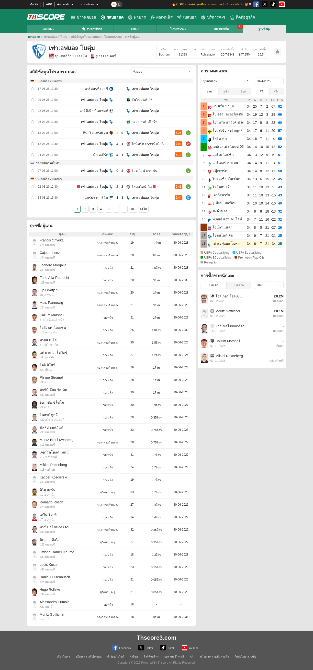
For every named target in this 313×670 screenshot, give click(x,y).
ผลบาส (137, 17)
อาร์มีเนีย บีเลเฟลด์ (94, 111)
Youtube (190, 647)
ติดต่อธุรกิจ (242, 17)
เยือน (243, 91)
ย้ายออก (239, 285)
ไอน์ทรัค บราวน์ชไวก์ (148, 144)
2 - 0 (119, 133)
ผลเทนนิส (161, 17)
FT (261, 91)
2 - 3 (119, 187)
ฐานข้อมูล (264, 28)
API (192, 656)
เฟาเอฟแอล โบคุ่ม (145, 89)
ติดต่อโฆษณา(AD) (245, 656)
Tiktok (167, 647)
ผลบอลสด (112, 17)
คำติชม (134, 656)
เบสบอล (187, 17)
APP (49, 4)
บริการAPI (213, 17)
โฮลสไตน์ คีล (142, 187)
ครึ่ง (276, 91)
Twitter (145, 647)
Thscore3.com (157, 637)
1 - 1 (119, 198)
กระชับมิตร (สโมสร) (47, 163)
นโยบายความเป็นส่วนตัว (214, 656)
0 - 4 (119, 171)
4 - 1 (119, 144)
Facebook (121, 647)
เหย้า (226, 91)
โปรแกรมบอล (178, 28)
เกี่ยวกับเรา (63, 656)
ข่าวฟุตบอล (83, 17)
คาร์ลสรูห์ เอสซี (96, 89)
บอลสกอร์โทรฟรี (174, 656)
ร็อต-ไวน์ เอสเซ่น (144, 171)
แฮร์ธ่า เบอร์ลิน (96, 198)
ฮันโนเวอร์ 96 (142, 100)
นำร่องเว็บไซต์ (115, 656)
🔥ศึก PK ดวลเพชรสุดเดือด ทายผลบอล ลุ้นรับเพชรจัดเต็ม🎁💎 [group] (212, 4)
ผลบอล (135, 28)
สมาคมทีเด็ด (221, 28)
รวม (209, 91)
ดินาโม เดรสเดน (95, 133)
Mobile (34, 4)
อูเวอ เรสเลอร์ (103, 56)
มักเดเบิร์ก (100, 155)
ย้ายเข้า (213, 285)
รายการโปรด (92, 29)
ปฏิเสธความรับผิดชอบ (88, 656)
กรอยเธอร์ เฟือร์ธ (144, 122)
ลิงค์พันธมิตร (151, 656)
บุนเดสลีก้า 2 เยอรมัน (68, 56)
